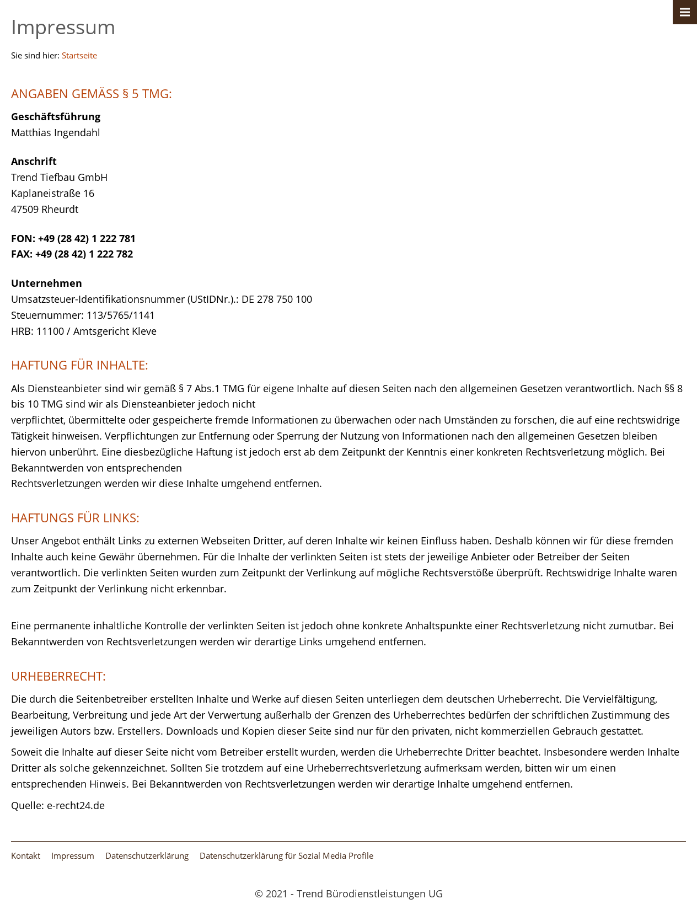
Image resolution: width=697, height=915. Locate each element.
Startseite (79, 55)
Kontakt (25, 855)
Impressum (72, 855)
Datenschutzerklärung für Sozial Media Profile (286, 855)
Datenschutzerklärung (147, 855)
